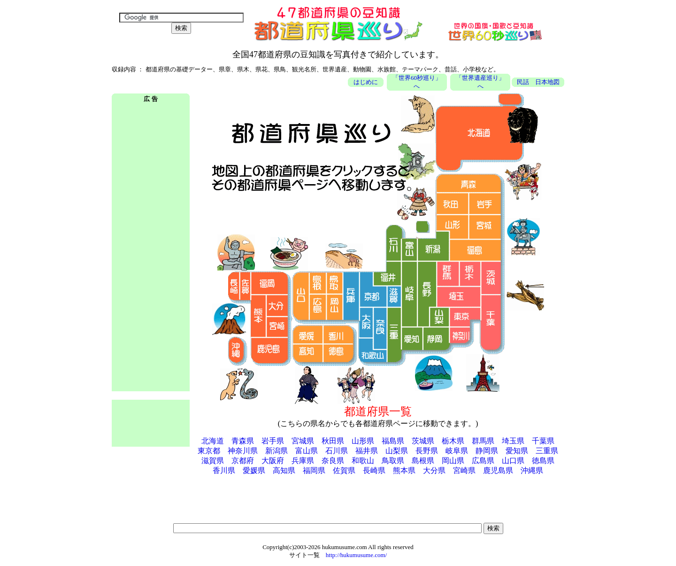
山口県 (513, 461)
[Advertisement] (150, 248)
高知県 (284, 470)
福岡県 (314, 470)
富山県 (306, 451)
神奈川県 (243, 451)
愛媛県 (254, 470)
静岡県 (487, 451)
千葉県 (543, 441)
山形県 (363, 441)
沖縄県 (532, 470)
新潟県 (276, 451)
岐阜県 (457, 451)
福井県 (366, 451)
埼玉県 (513, 441)
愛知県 (517, 451)
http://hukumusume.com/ (356, 554)
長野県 (426, 451)
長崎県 (374, 470)
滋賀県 (212, 461)
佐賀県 (344, 470)
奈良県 (333, 461)
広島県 (483, 461)
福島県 (393, 441)
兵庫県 (303, 461)
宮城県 (303, 441)
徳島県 (543, 461)
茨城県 (423, 441)
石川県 (336, 451)
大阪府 (272, 461)
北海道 (212, 441)
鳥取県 (393, 461)
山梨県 (396, 451)
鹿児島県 (498, 470)
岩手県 (272, 441)
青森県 (242, 441)
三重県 (547, 451)
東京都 (209, 451)
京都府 (242, 461)
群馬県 (483, 441)
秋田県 (333, 441)
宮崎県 (464, 470)
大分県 (434, 470)
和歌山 (363, 461)
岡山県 (453, 461)
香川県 (224, 470)
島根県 (423, 461)
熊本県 (404, 470)
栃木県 (453, 441)
